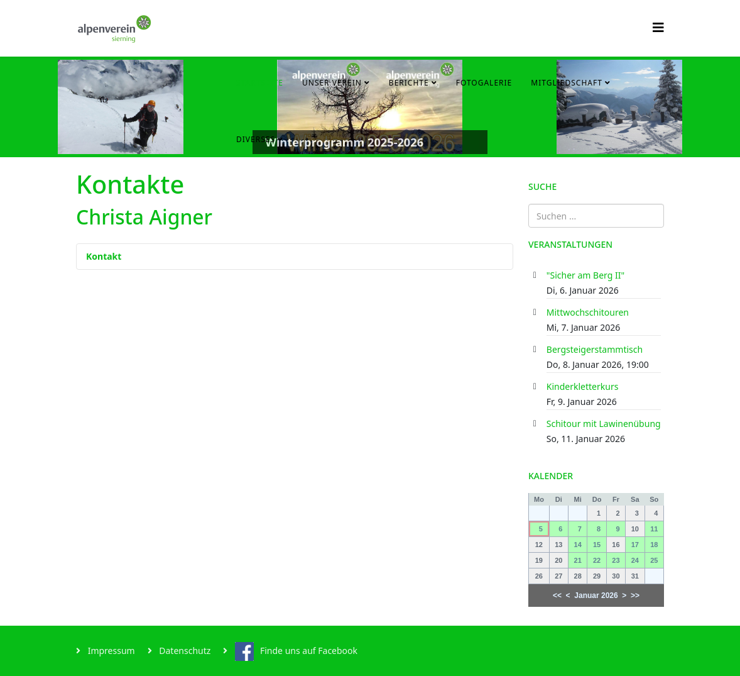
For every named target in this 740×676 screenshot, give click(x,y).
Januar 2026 (596, 595)
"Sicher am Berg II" (585, 275)
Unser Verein (332, 82)
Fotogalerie (484, 82)
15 (597, 544)
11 (654, 529)
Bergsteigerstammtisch (595, 349)
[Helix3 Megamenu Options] (658, 27)
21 (578, 560)
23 (615, 560)
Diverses (255, 139)
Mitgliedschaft (566, 82)
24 (635, 560)
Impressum (110, 651)
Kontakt (103, 256)
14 (578, 544)
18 (654, 544)
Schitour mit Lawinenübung (604, 423)
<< (557, 595)
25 (654, 560)
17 (635, 544)
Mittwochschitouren (588, 312)
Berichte (409, 82)
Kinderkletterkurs (583, 386)
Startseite (259, 82)
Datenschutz (184, 651)
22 (597, 560)
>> (635, 595)
